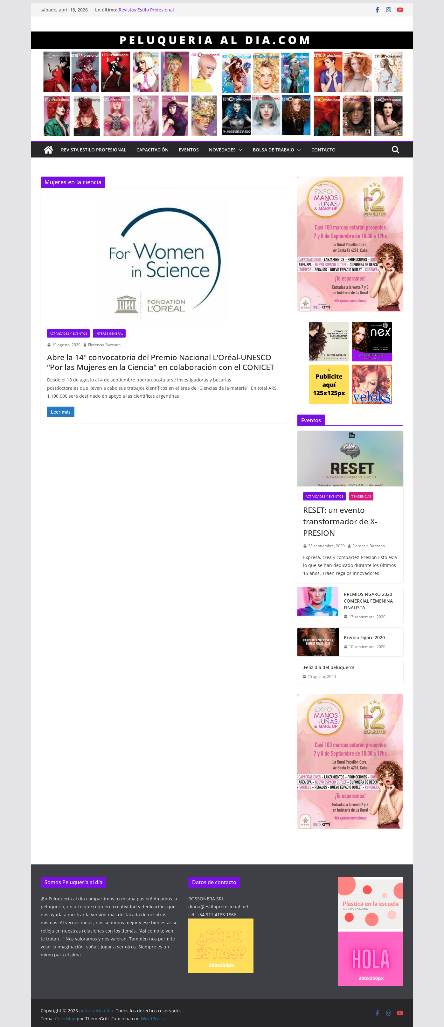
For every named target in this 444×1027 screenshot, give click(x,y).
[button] (239, 149)
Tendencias (361, 496)
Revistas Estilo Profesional (146, 10)
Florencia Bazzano (104, 344)
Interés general (109, 333)
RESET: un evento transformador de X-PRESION (340, 521)
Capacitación (152, 150)
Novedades (222, 150)
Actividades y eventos (68, 333)
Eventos (189, 150)
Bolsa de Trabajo (273, 150)
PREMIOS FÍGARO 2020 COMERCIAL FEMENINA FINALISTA (368, 601)
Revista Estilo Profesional (93, 150)
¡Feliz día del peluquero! (328, 667)
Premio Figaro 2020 (364, 637)
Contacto (323, 150)
